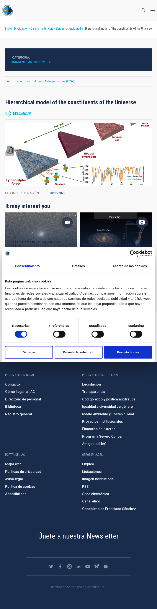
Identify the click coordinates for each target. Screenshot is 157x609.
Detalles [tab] (78, 266)
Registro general (18, 414)
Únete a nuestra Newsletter (78, 536)
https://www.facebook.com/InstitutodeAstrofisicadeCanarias (60, 566)
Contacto (12, 384)
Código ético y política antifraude (108, 399)
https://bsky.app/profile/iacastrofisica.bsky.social (96, 566)
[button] (78, 154)
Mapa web (13, 464)
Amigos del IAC (94, 444)
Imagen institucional (98, 479)
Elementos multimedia (69, 28)
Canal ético (91, 501)
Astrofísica (14, 81)
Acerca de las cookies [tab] (130, 266)
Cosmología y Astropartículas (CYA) (49, 81)
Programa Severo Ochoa (102, 436)
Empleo (88, 464)
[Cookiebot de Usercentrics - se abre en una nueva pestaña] (133, 253)
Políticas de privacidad (23, 472)
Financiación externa (98, 429)
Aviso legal (14, 479)
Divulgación (21, 28)
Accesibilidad (15, 494)
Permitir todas (128, 352)
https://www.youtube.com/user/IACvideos (87, 566)
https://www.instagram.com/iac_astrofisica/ (69, 566)
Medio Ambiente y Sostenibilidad (108, 414)
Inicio (8, 28)
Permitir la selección (78, 352)
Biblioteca (13, 407)
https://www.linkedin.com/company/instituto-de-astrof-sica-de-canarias (78, 566)
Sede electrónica (95, 494)
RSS (85, 487)
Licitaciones (92, 472)
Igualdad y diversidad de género (107, 407)
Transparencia (93, 392)
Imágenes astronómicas (32, 62)
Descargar (22, 113)
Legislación (91, 384)
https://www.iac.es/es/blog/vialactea (105, 566)
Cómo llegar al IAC (20, 392)
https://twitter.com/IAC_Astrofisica (51, 566)
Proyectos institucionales (102, 421)
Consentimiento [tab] (27, 266)
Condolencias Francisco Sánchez (109, 509)
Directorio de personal (23, 399)
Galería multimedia (42, 28)
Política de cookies (20, 487)
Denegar (28, 352)
